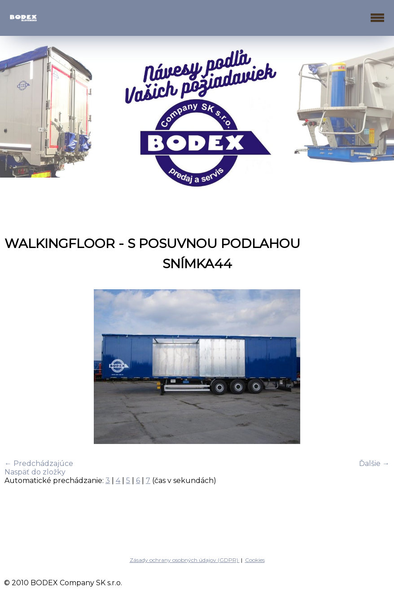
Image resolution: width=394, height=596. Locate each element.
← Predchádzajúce (38, 463)
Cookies (255, 560)
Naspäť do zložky (35, 472)
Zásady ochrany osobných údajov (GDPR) (185, 560)
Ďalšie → (374, 463)
